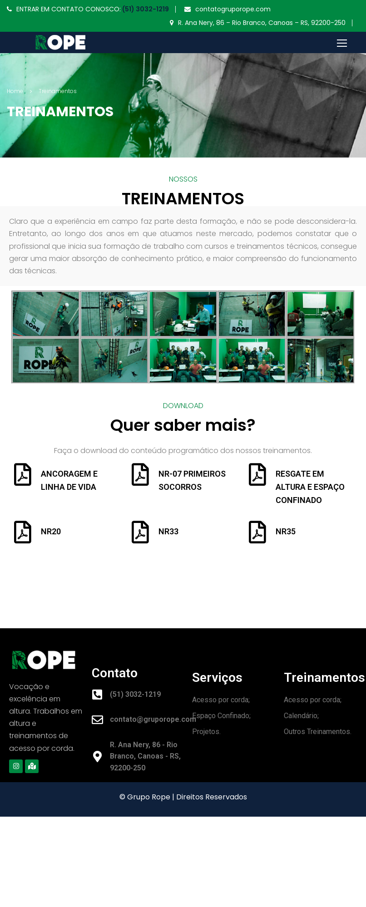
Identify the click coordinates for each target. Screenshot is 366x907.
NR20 (51, 531)
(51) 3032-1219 (145, 9)
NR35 (286, 531)
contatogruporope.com (233, 9)
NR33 (168, 531)
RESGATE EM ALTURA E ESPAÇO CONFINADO (310, 487)
